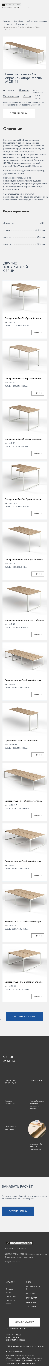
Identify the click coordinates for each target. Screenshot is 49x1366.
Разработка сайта (12, 1262)
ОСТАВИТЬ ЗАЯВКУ (18, 1211)
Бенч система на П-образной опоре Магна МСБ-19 (23, 921)
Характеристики (11, 96)
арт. (5, 90)
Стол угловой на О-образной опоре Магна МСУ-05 (23, 499)
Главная (7, 21)
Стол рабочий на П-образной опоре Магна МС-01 (23, 378)
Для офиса (18, 21)
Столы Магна (21, 24)
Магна (9, 24)
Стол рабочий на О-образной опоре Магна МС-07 (23, 439)
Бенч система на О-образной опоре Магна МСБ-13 (23, 861)
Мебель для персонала (37, 21)
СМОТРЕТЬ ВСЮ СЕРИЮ (24, 1016)
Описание (24, 90)
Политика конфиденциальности (19, 1257)
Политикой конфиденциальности (20, 1363)
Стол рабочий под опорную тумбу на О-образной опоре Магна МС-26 (24, 620)
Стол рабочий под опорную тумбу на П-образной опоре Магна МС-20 (24, 559)
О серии (27, 96)
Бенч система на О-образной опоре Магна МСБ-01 (23, 680)
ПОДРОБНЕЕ (37, 332)
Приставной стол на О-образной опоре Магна (21, 740)
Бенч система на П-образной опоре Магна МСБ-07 (23, 801)
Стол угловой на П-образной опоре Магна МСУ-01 (23, 318)
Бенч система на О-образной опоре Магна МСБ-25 (23, 981)
